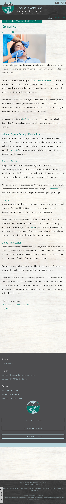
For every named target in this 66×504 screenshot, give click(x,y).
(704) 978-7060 (59, 17)
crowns (32, 227)
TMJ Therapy (7, 309)
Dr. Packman (27, 119)
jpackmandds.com (34, 482)
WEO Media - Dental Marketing (33, 488)
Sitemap (35, 490)
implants (14, 150)
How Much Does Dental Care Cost (15, 305)
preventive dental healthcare (43, 80)
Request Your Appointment (22, 21)
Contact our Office (33, 437)
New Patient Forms (33, 428)
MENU (60, 3)
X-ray (35, 208)
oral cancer (53, 189)
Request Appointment (33, 420)
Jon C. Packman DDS (19, 488)
